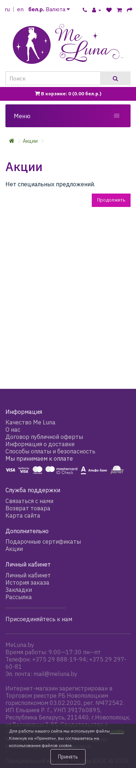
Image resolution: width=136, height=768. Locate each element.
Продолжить (111, 200)
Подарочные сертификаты (43, 541)
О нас (12, 429)
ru (7, 9)
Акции (30, 141)
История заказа (27, 582)
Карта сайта (22, 515)
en (20, 9)
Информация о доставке (40, 444)
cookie (117, 731)
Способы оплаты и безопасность (50, 451)
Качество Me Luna (30, 422)
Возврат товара (27, 508)
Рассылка (18, 597)
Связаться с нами (29, 501)
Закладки (18, 589)
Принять (68, 757)
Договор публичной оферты (44, 436)
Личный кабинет (28, 575)
